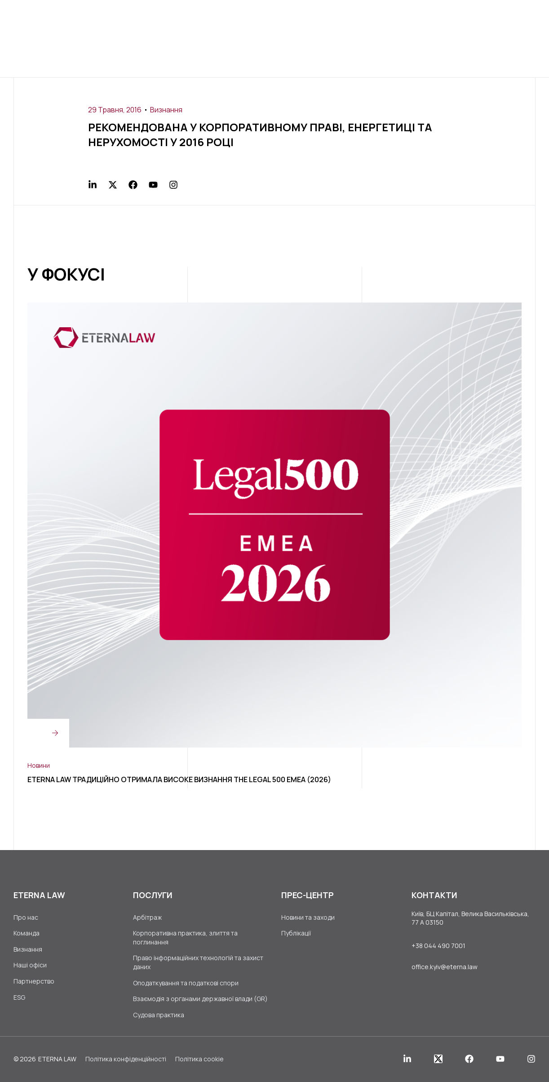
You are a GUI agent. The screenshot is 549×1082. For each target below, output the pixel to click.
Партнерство (33, 981)
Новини (38, 765)
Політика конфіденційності (125, 1059)
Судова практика (158, 1015)
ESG (19, 997)
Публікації (296, 933)
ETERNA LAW (57, 1059)
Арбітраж (147, 917)
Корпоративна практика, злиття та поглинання (185, 937)
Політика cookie (199, 1059)
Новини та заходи (308, 917)
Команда (26, 933)
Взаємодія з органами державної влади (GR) (200, 998)
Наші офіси (30, 965)
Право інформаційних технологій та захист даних (198, 962)
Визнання (166, 110)
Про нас (25, 917)
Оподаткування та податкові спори (186, 983)
